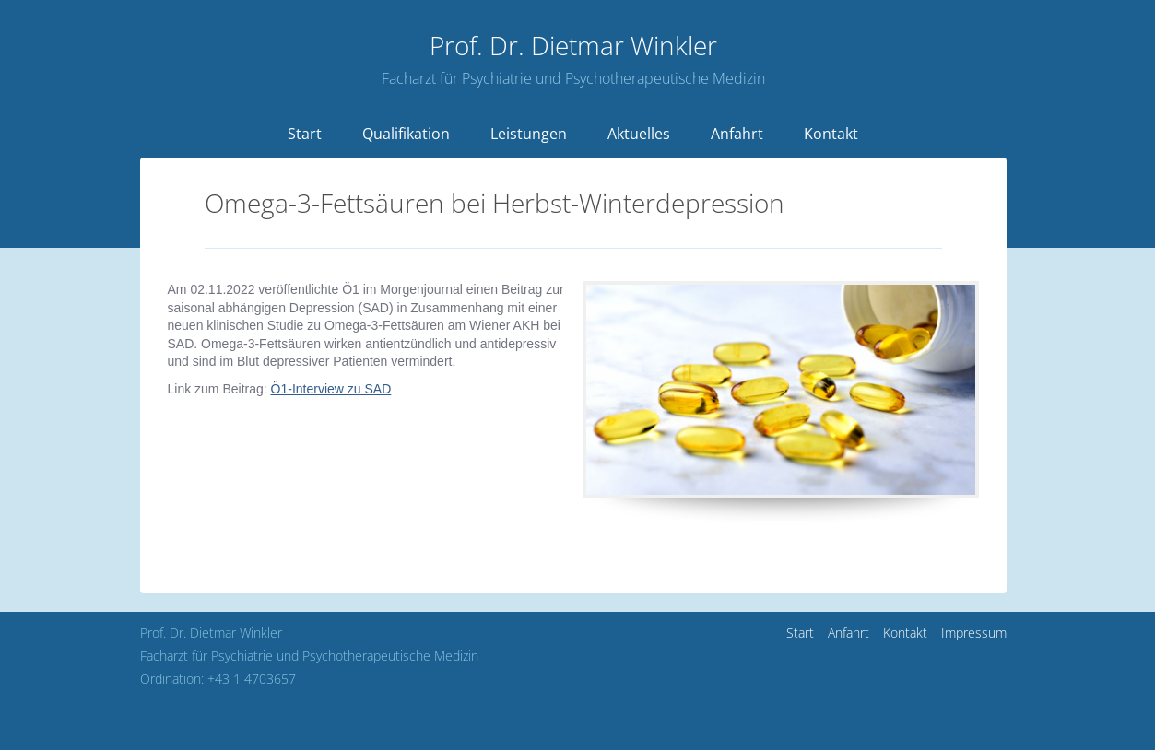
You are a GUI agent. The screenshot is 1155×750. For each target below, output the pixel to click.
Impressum (974, 632)
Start (305, 133)
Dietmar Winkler (573, 45)
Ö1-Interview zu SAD (331, 388)
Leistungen (528, 133)
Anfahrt (737, 133)
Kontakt (831, 133)
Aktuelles (638, 133)
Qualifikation (406, 133)
